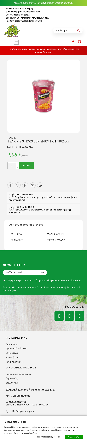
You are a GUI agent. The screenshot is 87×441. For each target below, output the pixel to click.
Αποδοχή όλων (74, 437)
